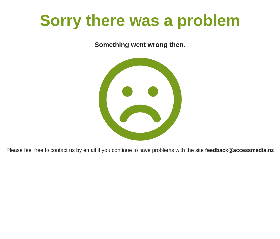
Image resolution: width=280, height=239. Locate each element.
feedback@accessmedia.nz (239, 150)
